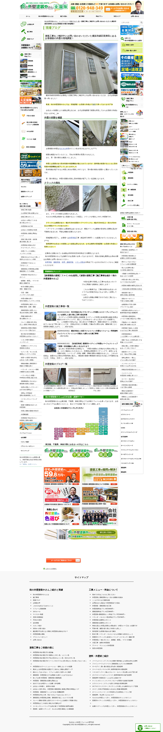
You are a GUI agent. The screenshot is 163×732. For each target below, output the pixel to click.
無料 (94, 104)
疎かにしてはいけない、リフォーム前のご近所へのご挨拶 (52, 672)
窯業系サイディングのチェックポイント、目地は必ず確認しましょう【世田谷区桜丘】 (80, 379)
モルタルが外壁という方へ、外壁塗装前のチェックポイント (112, 697)
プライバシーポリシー (40, 637)
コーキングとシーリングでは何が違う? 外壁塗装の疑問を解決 (53, 706)
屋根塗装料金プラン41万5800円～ (103, 611)
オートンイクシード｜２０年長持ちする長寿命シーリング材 (112, 692)
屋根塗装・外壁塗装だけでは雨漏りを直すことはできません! (53, 675)
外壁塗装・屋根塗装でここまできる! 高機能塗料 (48, 692)
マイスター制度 (38, 614)
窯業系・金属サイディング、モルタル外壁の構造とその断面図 (53, 709)
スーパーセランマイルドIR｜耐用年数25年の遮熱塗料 (109, 669)
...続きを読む (68, 326)
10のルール (36, 611)
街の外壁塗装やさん (81, 724)
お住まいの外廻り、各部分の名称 (44, 686)
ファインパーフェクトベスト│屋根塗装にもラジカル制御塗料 (112, 664)
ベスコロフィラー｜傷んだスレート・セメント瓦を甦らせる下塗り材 (114, 672)
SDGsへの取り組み (39, 628)
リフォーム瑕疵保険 (39, 609)
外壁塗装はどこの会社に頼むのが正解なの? (47, 703)
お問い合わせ (135, 16)
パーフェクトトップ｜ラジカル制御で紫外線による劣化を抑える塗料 (114, 661)
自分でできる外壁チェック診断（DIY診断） (47, 683)
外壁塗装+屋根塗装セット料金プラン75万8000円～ (109, 614)
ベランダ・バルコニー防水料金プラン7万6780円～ (108, 617)
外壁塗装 (72, 238)
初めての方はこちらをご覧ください (104, 594)
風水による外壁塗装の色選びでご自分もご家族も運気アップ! (53, 669)
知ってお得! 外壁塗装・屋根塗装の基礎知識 (47, 678)
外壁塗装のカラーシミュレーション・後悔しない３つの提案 (52, 666)
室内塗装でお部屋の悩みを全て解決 (104, 631)
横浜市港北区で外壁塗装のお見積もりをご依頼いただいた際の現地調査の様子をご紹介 (105, 379)
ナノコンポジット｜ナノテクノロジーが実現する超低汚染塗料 (112, 680)
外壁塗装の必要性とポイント (101, 620)
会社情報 (36, 623)
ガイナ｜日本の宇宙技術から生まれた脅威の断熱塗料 (109, 689)
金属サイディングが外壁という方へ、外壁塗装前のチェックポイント (114, 706)
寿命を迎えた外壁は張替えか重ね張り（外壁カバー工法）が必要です (114, 625)
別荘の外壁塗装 (97, 648)
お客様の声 (36, 603)
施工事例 (81, 16)
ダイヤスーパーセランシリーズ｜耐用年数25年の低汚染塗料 (112, 675)
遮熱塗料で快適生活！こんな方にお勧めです (106, 678)
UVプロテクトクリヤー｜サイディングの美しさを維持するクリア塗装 (115, 686)
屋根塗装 (56, 262)
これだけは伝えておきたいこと (43, 606)
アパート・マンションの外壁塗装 (103, 645)
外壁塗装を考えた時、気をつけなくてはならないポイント (52, 695)
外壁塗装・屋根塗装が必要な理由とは (45, 680)
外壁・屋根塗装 (67, 262)
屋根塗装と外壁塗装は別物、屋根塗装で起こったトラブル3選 (53, 697)
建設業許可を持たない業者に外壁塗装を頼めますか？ (50, 631)
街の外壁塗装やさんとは (45, 16)
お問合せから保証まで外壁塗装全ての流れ (106, 603)
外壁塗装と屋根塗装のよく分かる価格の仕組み (107, 597)
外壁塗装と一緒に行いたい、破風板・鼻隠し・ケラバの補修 (112, 640)
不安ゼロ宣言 (37, 620)
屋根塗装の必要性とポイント (101, 623)
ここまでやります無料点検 (101, 600)
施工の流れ (63, 16)
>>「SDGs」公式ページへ (28, 464)
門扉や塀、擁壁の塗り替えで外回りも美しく (106, 628)
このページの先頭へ (51, 568)
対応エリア (117, 16)
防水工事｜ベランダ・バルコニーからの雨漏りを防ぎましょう (112, 634)
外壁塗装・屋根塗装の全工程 (101, 606)
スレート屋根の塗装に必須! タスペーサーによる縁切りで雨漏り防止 (55, 700)
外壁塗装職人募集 (39, 634)
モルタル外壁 (64, 148)
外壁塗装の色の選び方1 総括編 (43, 652)
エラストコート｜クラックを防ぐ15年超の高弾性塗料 (109, 683)
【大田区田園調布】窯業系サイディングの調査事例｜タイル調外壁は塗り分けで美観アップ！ (55, 379)
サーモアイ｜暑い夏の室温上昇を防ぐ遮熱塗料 (107, 666)
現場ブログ (36, 600)
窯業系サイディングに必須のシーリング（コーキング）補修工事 (113, 637)
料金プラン (99, 16)
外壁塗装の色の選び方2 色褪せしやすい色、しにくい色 (51, 655)
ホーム (28, 16)
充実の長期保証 (38, 617)
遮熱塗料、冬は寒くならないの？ (103, 695)
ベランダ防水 (80, 262)
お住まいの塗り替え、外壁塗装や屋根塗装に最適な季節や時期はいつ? (56, 689)
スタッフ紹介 (37, 625)
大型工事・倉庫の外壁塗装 (101, 642)
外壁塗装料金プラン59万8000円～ (103, 609)
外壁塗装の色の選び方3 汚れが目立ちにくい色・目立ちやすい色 (54, 658)
